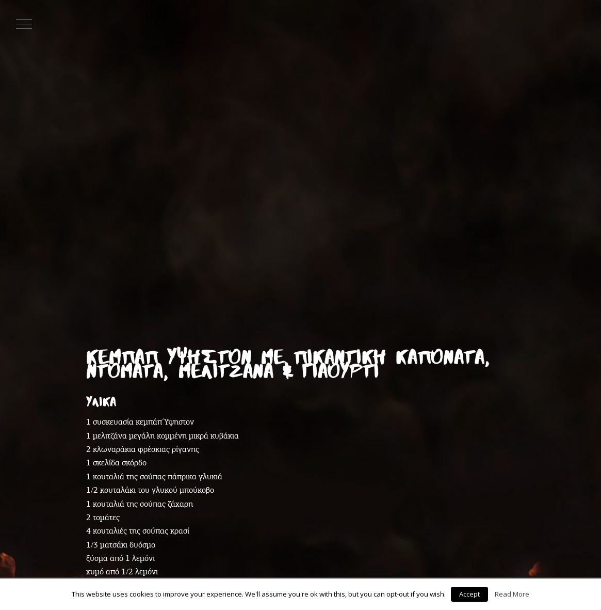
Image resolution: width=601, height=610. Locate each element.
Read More (512, 594)
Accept (469, 594)
